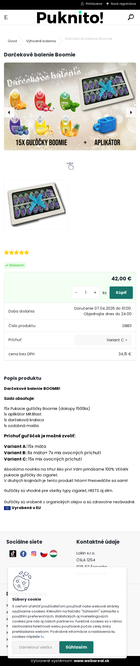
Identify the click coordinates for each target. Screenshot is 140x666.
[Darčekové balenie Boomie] (70, 106)
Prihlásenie (94, 4)
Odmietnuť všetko (35, 647)
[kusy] (85, 292)
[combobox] (103, 340)
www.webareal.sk (91, 660)
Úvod (12, 41)
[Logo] (70, 17)
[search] (131, 17)
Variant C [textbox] (115, 340)
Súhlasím (76, 647)
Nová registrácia (123, 4)
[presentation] (9, 112)
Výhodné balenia (41, 41)
